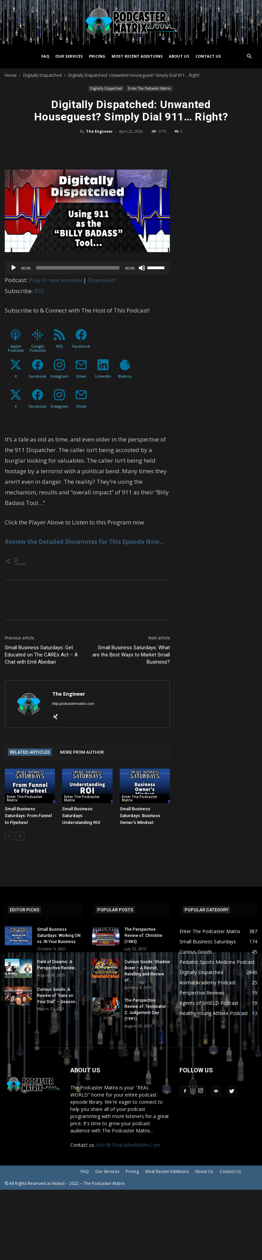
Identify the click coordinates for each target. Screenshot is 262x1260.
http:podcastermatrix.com (73, 703)
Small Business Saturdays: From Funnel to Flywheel (28, 815)
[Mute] (142, 267)
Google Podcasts (38, 348)
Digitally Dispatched (42, 75)
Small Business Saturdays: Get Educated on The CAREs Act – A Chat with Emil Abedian (41, 655)
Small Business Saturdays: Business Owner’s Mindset (140, 815)
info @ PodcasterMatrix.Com (128, 1145)
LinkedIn (103, 376)
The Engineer (99, 131)
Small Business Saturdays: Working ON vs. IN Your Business (59, 935)
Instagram (59, 376)
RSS (39, 291)
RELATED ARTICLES (30, 752)
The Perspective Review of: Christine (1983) (143, 935)
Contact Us (208, 56)
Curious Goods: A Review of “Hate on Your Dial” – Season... (57, 995)
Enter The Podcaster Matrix (149, 88)
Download (101, 280)
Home (11, 75)
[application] (87, 268)
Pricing (97, 56)
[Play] (13, 267)
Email (81, 376)
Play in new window (55, 280)
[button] (249, 56)
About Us (179, 56)
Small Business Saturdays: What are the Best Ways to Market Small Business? (131, 655)
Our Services (69, 56)
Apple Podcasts (16, 348)
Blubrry (125, 376)
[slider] (78, 268)
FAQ (45, 56)
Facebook (81, 346)
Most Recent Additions (137, 56)
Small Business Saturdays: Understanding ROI (81, 815)
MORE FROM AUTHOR (82, 752)
